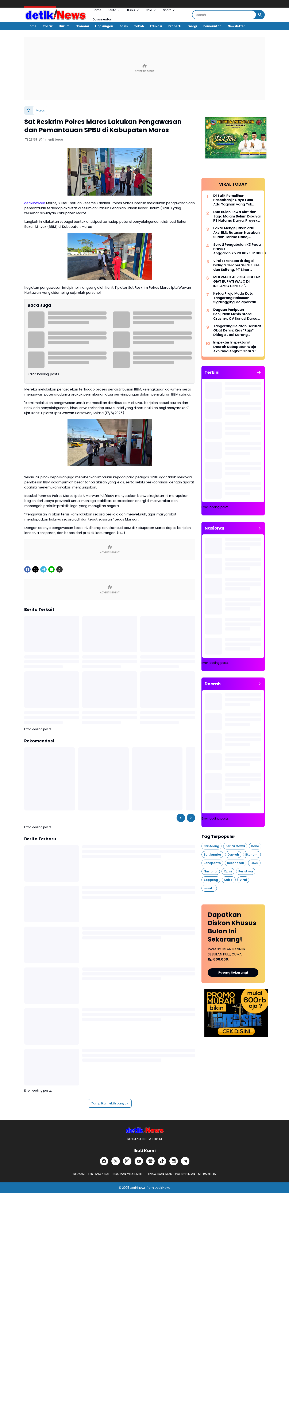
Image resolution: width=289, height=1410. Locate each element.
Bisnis (133, 10)
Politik (48, 26)
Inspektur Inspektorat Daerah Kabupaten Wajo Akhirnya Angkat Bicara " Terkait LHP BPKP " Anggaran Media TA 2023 (235, 346)
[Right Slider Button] (191, 818)
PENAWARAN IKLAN (159, 1174)
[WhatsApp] (51, 569)
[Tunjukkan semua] (259, 372)
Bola (151, 10)
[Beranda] (28, 110)
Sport (169, 10)
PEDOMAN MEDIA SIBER (127, 1174)
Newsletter (236, 26)
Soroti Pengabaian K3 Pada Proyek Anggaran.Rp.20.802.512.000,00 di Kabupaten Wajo (240, 249)
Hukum (64, 26)
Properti (174, 26)
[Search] (224, 15)
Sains (123, 26)
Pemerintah (212, 26)
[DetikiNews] (144, 1130)
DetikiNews (138, 1188)
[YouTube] (139, 1161)
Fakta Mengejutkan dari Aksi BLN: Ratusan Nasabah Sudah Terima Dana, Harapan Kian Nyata (236, 232)
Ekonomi (82, 26)
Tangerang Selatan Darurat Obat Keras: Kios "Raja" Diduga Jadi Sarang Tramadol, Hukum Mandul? (237, 330)
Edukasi (156, 26)
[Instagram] (127, 1161)
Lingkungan (104, 26)
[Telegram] (43, 569)
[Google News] (150, 1161)
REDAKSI (79, 1174)
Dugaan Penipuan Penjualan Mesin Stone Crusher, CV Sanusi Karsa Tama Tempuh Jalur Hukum (237, 314)
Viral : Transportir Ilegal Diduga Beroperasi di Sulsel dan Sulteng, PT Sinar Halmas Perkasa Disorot (236, 265)
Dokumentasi (102, 19)
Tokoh (139, 26)
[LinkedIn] (173, 1161)
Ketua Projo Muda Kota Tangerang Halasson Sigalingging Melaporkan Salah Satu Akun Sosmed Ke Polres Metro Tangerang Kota (237, 298)
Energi (192, 26)
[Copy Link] (59, 569)
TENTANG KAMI (98, 1174)
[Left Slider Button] (181, 818)
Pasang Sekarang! (233, 972)
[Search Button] (260, 15)
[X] (35, 569)
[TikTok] (162, 1161)
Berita (114, 10)
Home (97, 10)
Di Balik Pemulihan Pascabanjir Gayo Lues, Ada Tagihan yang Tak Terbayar (233, 200)
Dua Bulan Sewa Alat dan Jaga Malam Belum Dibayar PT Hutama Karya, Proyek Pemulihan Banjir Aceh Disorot (237, 216)
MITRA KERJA (207, 1174)
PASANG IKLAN (185, 1174)
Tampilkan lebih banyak (109, 1103)
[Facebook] (27, 569)
